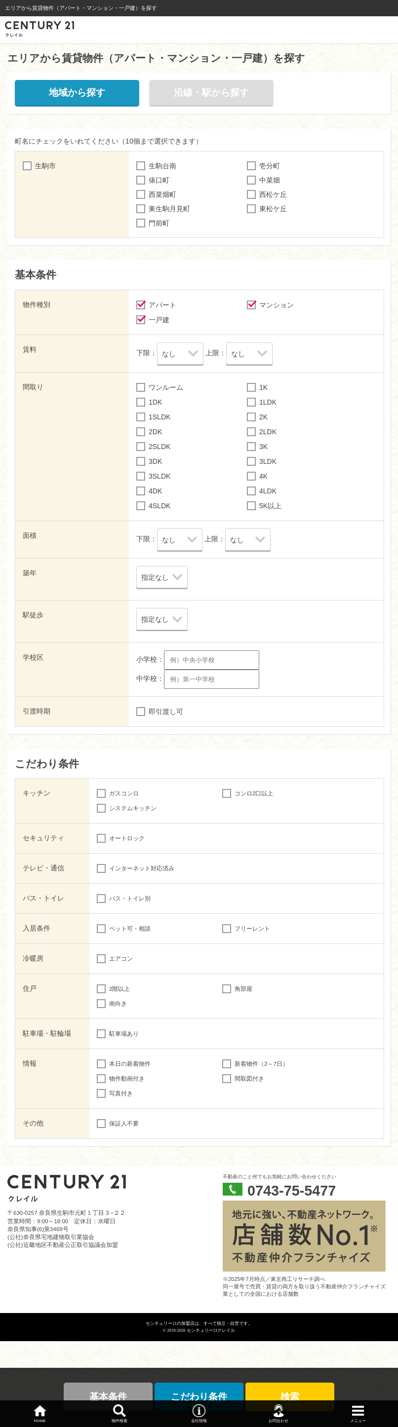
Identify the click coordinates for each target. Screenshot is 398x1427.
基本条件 (108, 1396)
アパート (162, 305)
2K (263, 417)
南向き (118, 1004)
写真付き (121, 1093)
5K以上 (270, 506)
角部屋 (243, 989)
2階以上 (119, 989)
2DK (155, 432)
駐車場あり (124, 1034)
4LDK (268, 491)
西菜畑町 (162, 194)
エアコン (121, 959)
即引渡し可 (166, 711)
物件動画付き (127, 1079)
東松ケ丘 (273, 209)
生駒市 (45, 166)
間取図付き (249, 1079)
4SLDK (159, 506)
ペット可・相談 (130, 929)
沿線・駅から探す (211, 92)
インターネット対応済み (141, 868)
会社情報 (199, 1421)
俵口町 (159, 180)
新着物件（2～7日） (261, 1064)
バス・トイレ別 (130, 898)
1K (263, 387)
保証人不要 (124, 1124)
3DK (155, 461)
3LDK (268, 461)
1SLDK (159, 417)
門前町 (159, 223)
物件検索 (119, 1421)
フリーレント (252, 929)
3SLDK (159, 476)
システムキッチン (133, 808)
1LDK (268, 402)
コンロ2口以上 (254, 793)
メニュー (358, 1421)
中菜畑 (269, 180)
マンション (276, 305)
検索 (289, 1396)
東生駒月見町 (169, 209)
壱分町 (269, 166)
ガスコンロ (124, 793)
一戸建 (159, 320)
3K (263, 447)
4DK (155, 491)
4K (263, 476)
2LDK (268, 432)
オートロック (127, 838)
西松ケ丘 (273, 194)
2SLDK (159, 447)
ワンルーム (166, 387)
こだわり (199, 1396)
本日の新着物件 (130, 1064)
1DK (155, 402)
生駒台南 (162, 166)
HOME (40, 1421)
